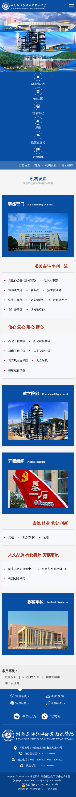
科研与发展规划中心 (54, 568)
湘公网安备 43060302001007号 (42, 784)
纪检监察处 (38, 309)
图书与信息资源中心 (21, 568)
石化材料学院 (41, 341)
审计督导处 (15, 309)
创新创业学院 (16, 578)
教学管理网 (53, 677)
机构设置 (51, 165)
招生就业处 (54, 290)
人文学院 (42, 360)
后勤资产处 (60, 299)
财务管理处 (38, 299)
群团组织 (67, 165)
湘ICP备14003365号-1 (51, 780)
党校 (11, 537)
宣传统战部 (15, 290)
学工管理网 (12, 683)
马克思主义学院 (18, 360)
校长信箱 (10, 677)
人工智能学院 (41, 350)
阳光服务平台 (31, 677)
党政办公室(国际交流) (22, 280)
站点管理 (53, 788)
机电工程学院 (16, 350)
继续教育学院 (16, 370)
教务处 (35, 290)
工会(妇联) (28, 537)
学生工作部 (15, 299)
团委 (46, 537)
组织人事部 (51, 280)
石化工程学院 (16, 341)
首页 (37, 165)
